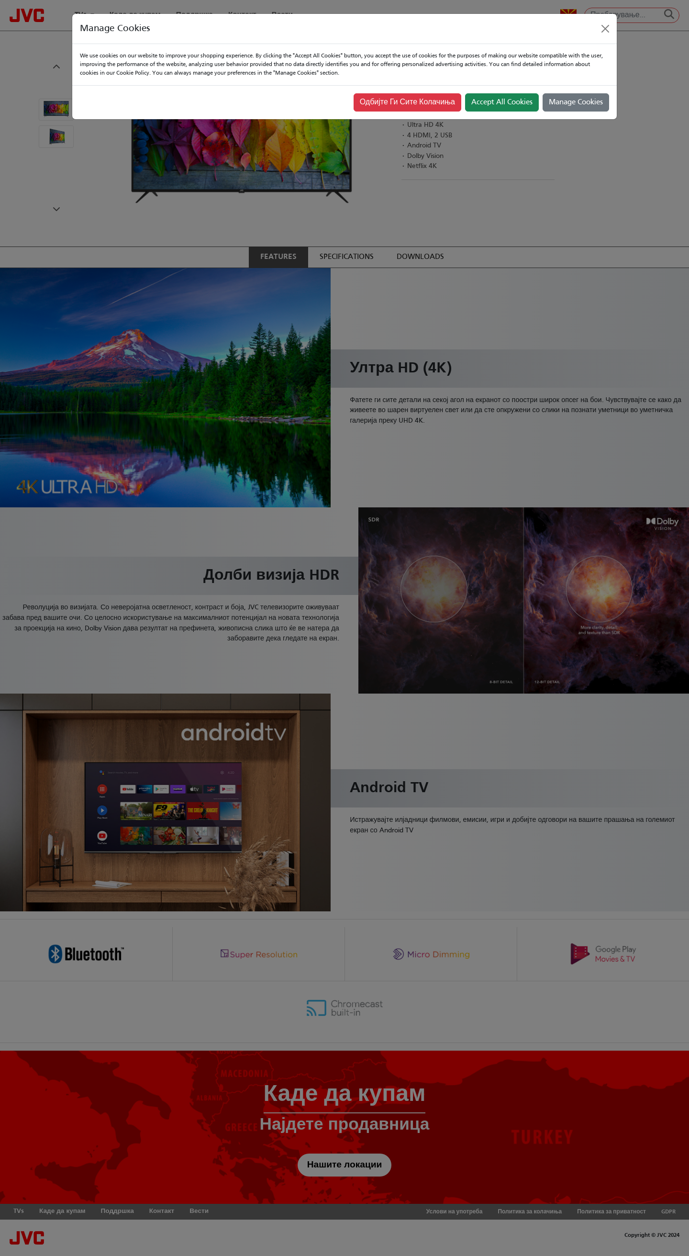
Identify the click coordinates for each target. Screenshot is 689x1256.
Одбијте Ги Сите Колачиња (407, 102)
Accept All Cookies (502, 102)
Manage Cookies (576, 102)
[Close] (605, 28)
